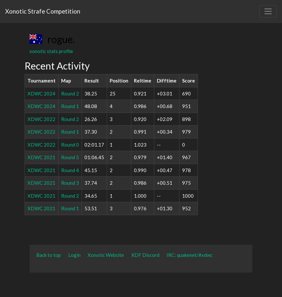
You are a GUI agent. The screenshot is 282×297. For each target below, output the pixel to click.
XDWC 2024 (41, 93)
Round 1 (70, 106)
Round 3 (70, 183)
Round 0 (70, 145)
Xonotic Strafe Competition (42, 11)
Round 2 (70, 93)
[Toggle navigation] (268, 11)
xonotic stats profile (51, 51)
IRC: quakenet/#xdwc (189, 255)
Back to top (48, 255)
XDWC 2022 (41, 119)
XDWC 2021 (41, 157)
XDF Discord (145, 255)
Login (74, 255)
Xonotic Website (106, 255)
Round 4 (70, 170)
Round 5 (70, 157)
